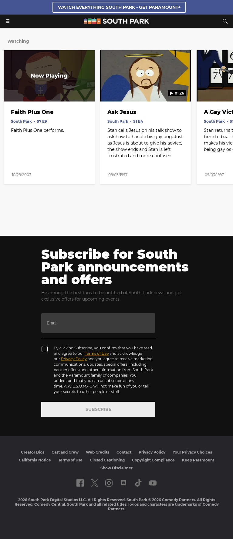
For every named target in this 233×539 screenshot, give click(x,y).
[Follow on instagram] (109, 483)
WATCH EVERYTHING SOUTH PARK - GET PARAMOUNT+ (119, 7)
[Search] (225, 21)
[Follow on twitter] (94, 483)
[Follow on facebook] (80, 483)
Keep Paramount (198, 460)
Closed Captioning (107, 460)
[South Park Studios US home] (116, 22)
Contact (123, 452)
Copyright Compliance (153, 460)
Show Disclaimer (116, 468)
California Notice (35, 460)
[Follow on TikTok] (138, 483)
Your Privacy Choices (192, 452)
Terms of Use (97, 353)
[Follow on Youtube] (153, 483)
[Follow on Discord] (123, 483)
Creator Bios (32, 452)
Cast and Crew (65, 452)
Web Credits (97, 452)
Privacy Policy (74, 359)
